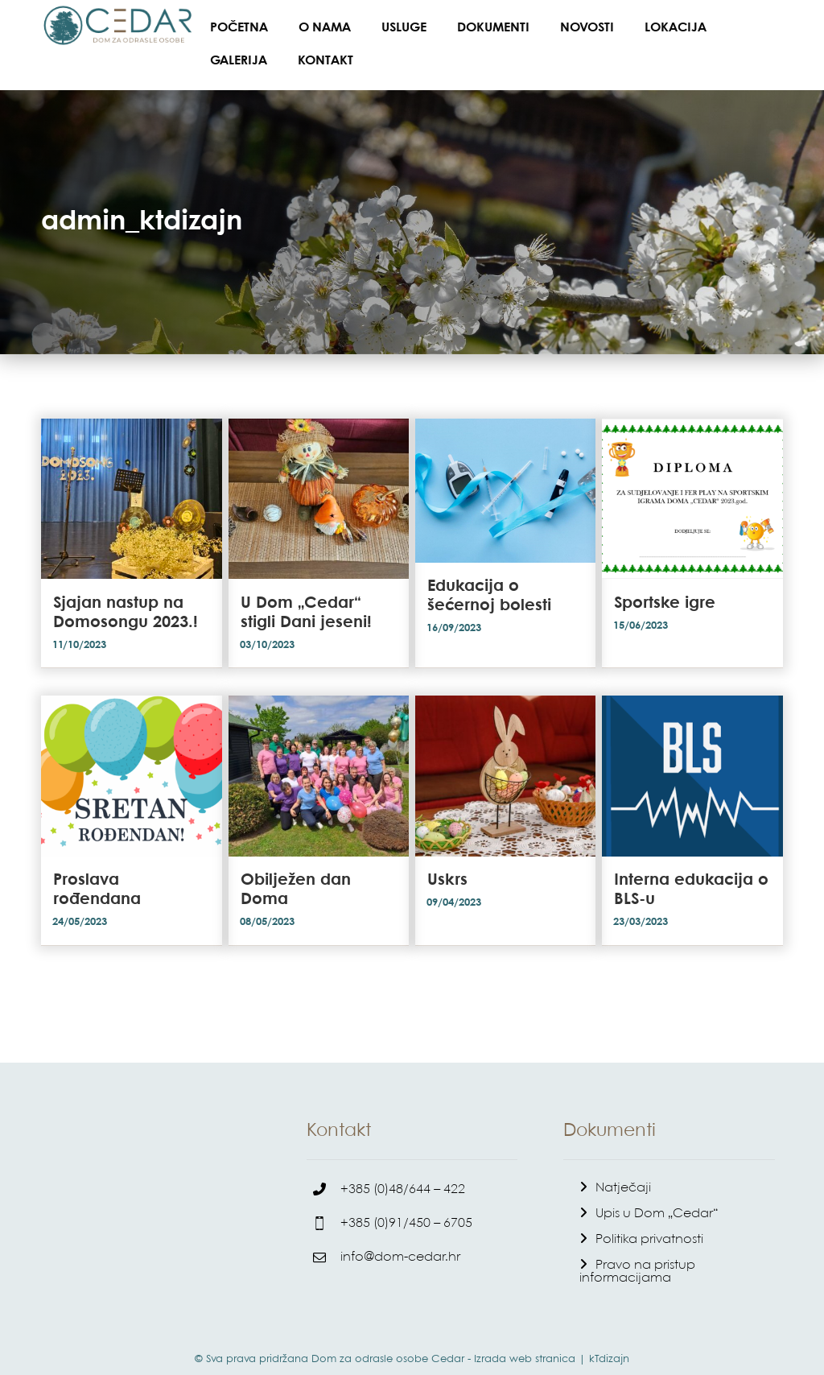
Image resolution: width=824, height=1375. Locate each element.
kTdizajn (609, 1343)
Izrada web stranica (524, 1343)
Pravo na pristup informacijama (637, 1256)
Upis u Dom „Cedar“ (656, 1198)
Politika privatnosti (649, 1224)
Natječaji (623, 1172)
